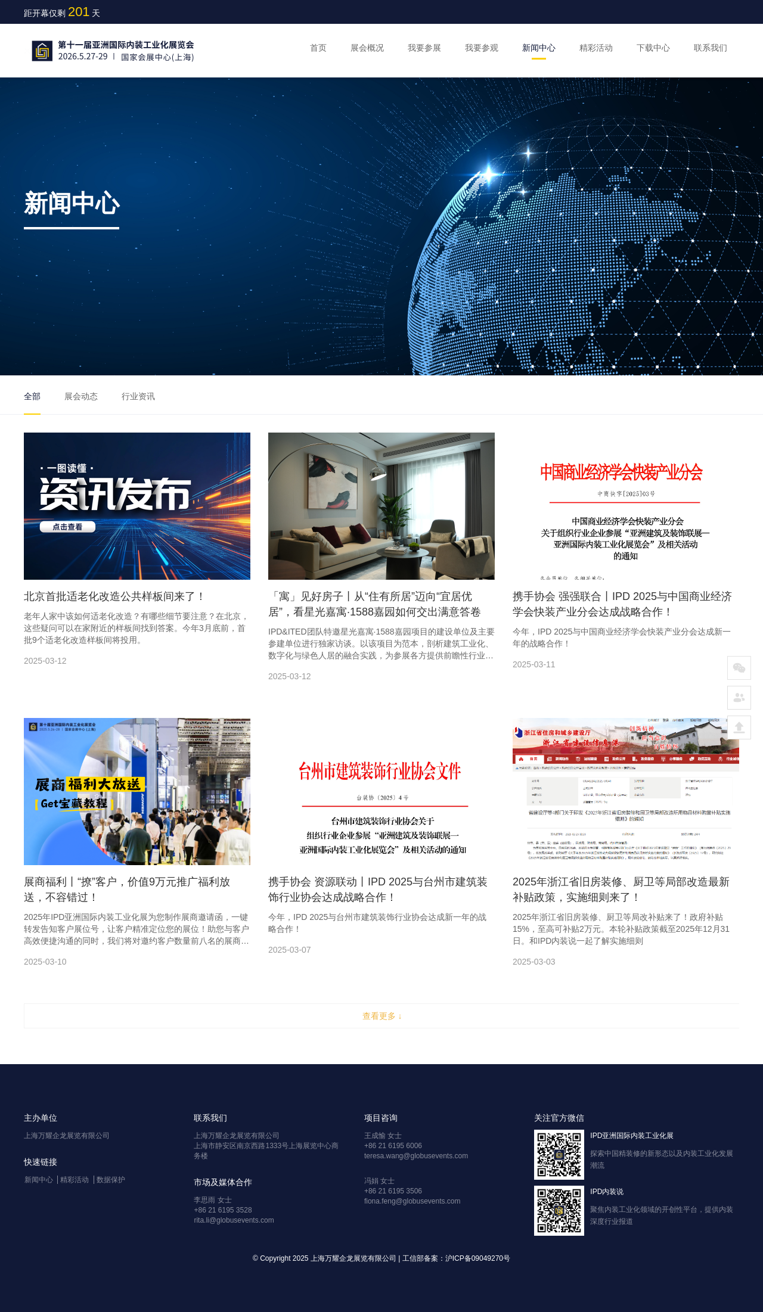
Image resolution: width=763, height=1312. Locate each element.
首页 (318, 47)
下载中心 (653, 47)
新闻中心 (539, 47)
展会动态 (81, 396)
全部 (32, 396)
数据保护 (111, 1180)
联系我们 (710, 47)
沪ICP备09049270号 (477, 1258)
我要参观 (481, 47)
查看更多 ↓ (382, 1016)
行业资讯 (138, 396)
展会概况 (367, 47)
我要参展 (424, 47)
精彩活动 (596, 47)
